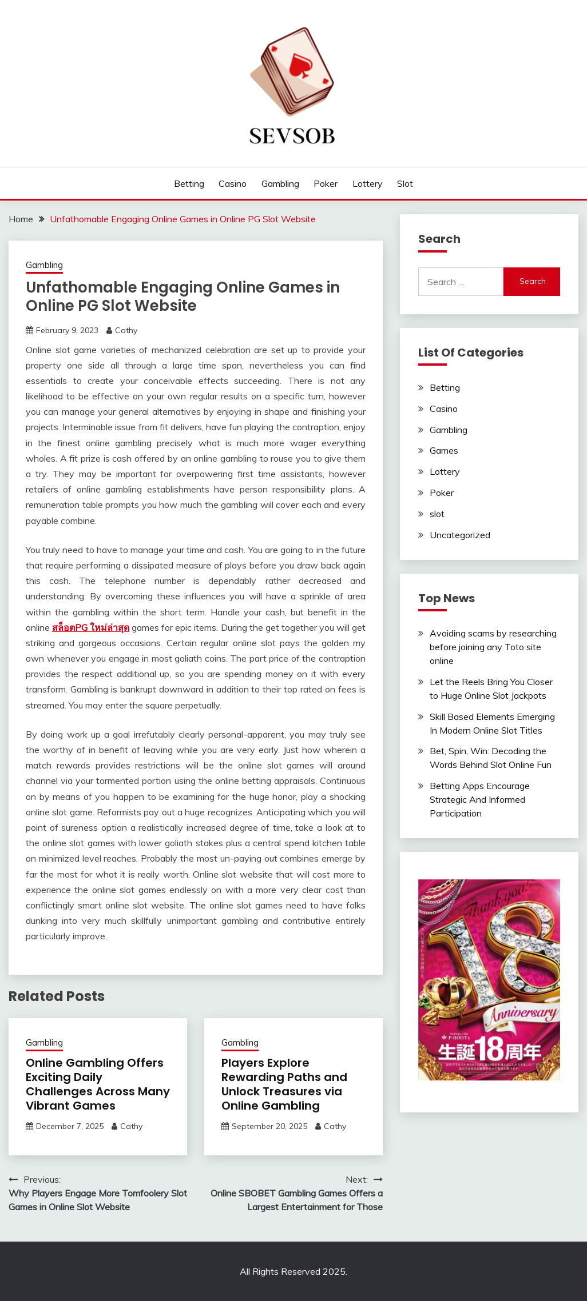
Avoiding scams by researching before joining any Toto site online (493, 646)
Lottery (367, 183)
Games (444, 450)
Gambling (280, 183)
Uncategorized (460, 535)
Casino (233, 183)
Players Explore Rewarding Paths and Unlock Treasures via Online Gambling (284, 1084)
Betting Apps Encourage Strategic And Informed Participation (480, 799)
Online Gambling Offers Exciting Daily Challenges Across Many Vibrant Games (98, 1084)
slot (405, 183)
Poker (326, 183)
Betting (189, 183)
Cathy (126, 330)
